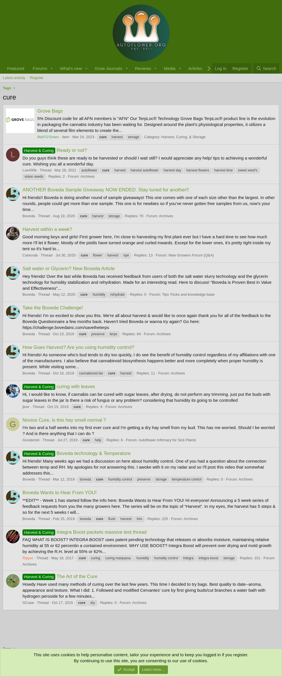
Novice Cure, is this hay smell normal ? (64, 420)
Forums (40, 68)
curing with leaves (58, 386)
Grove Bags (50, 111)
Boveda (28, 216)
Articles (195, 68)
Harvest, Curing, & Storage (183, 137)
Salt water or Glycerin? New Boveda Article (68, 268)
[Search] (266, 68)
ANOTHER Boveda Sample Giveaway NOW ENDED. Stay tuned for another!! (105, 189)
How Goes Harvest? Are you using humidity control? (78, 347)
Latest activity (14, 78)
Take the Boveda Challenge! (52, 307)
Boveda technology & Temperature (76, 453)
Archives (88, 176)
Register (37, 78)
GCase (28, 603)
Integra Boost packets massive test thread (84, 532)
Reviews (143, 68)
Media (170, 68)
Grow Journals (108, 68)
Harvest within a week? (47, 229)
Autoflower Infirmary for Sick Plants (167, 440)
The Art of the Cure (59, 576)
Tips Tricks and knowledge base (188, 294)
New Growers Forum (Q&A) (191, 255)
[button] (52, 68)
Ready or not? (54, 150)
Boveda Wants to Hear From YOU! (59, 492)
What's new (71, 68)
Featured (15, 68)
